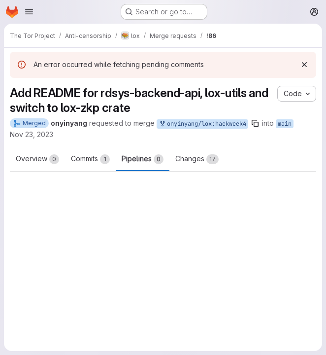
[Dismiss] (304, 65)
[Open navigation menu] (29, 12)
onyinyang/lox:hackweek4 (202, 124)
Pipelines (142, 159)
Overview (37, 159)
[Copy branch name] (255, 123)
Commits (90, 159)
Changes (197, 159)
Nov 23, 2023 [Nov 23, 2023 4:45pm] (31, 134)
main (285, 124)
